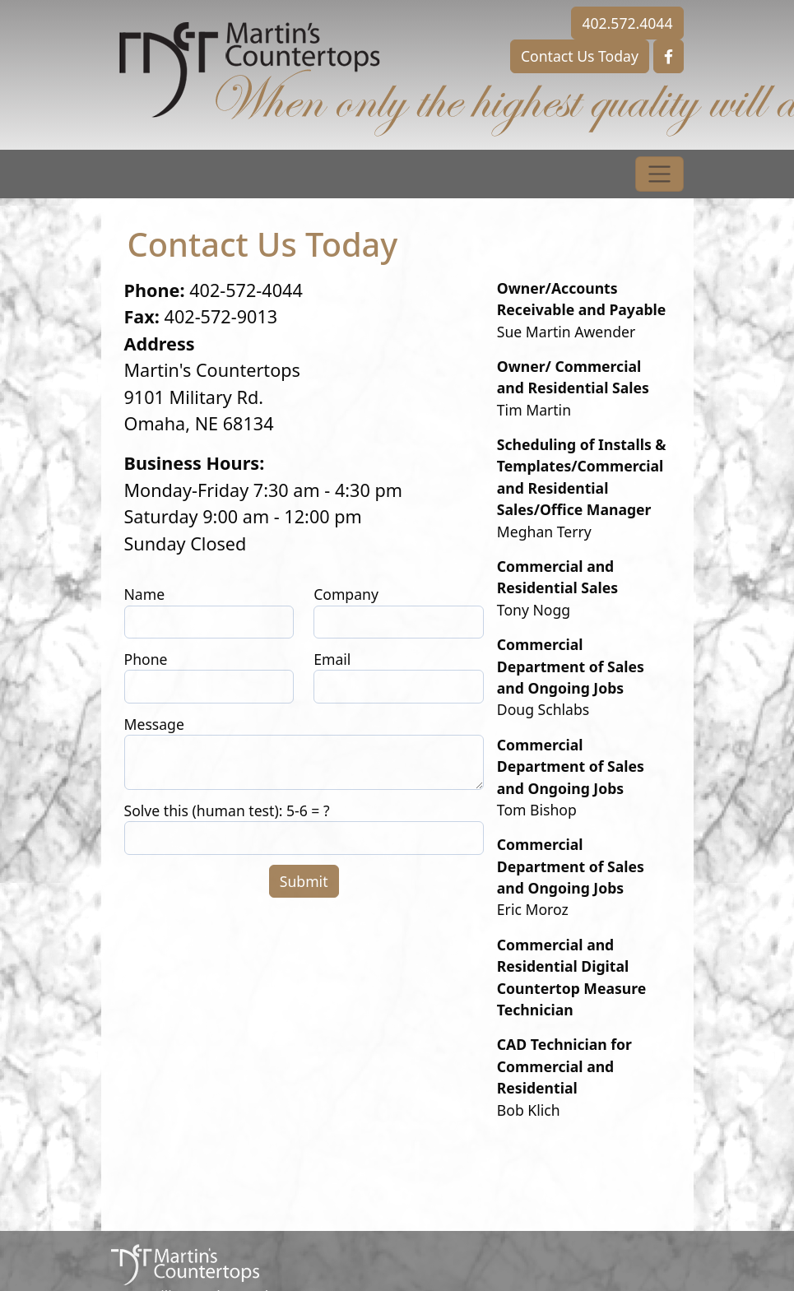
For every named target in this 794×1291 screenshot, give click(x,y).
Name (144, 594)
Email (332, 659)
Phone (146, 659)
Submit (304, 881)
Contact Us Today (579, 56)
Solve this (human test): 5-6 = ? (227, 810)
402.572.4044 (627, 23)
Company (345, 594)
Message (154, 724)
